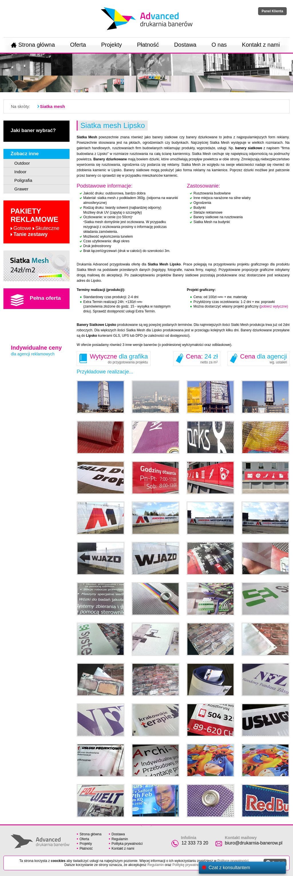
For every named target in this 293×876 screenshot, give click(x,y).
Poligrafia (23, 180)
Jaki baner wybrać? (33, 130)
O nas (219, 45)
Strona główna (33, 45)
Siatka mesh (52, 106)
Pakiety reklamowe (35, 222)
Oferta (78, 45)
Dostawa (185, 45)
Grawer (21, 188)
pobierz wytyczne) (274, 306)
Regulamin (120, 839)
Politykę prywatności (187, 865)
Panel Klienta (272, 11)
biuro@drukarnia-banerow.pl (253, 842)
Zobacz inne (25, 153)
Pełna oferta (36, 300)
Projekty (111, 45)
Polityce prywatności (233, 861)
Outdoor (22, 163)
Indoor (20, 171)
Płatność (148, 45)
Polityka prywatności (127, 844)
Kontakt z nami (261, 45)
